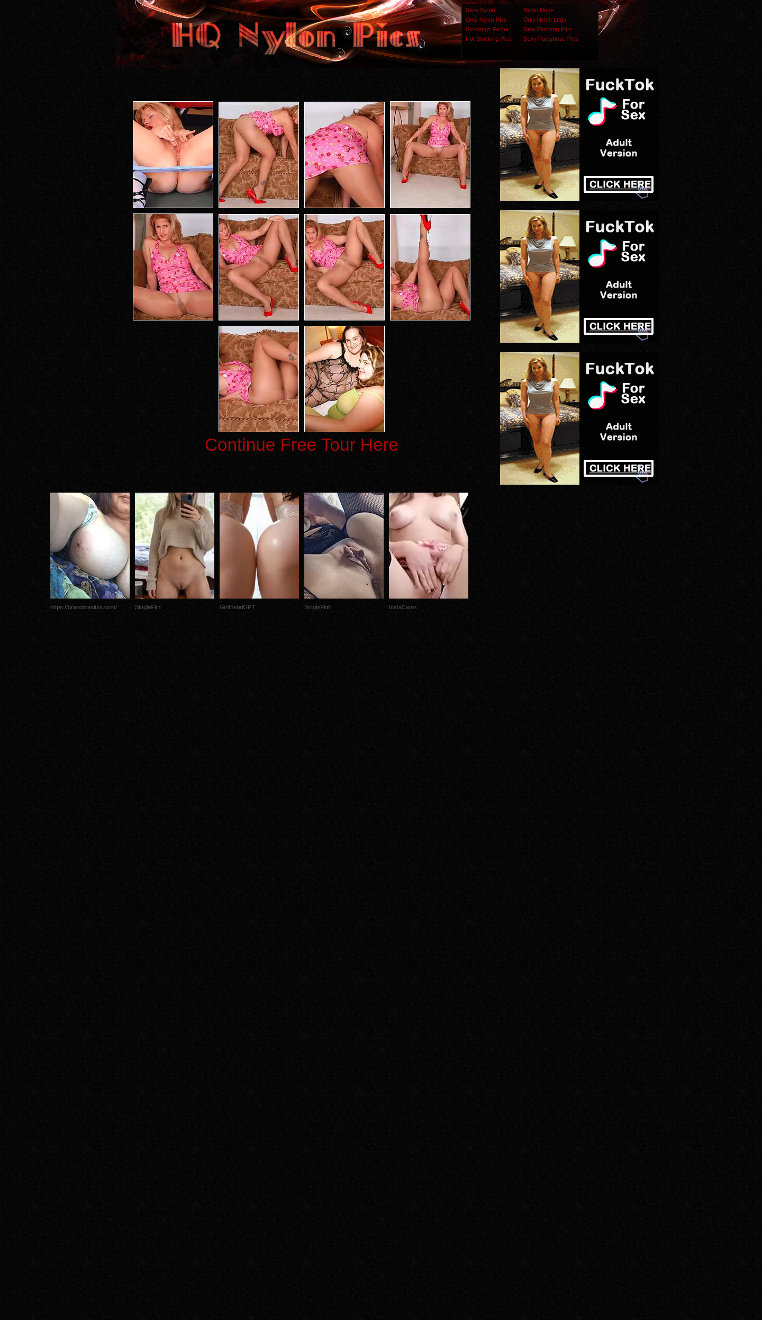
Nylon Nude (538, 10)
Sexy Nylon (480, 10)
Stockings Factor (487, 29)
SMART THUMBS (400, 1110)
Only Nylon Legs (544, 19)
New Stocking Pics (547, 29)
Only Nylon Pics (486, 19)
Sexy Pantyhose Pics (550, 38)
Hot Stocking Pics (488, 38)
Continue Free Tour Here (301, 444)
